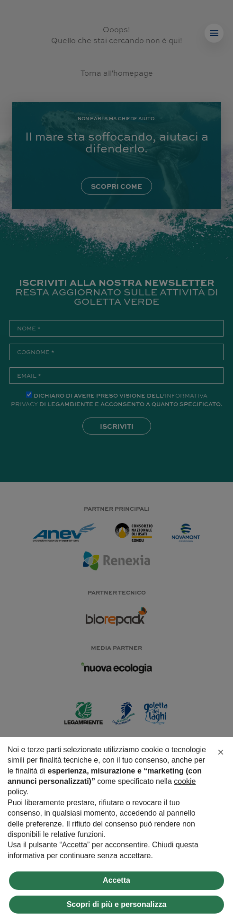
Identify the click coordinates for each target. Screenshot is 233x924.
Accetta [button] (116, 880)
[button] (220, 752)
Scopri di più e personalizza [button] (117, 904)
